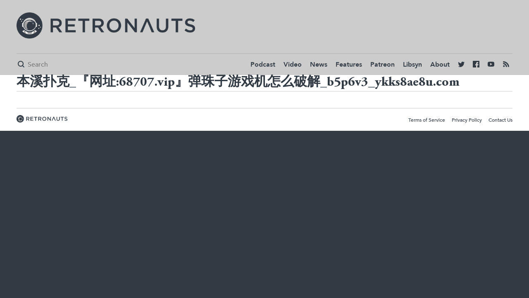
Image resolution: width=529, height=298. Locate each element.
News (318, 64)
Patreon (382, 64)
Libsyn (412, 64)
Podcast (262, 64)
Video (293, 64)
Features (349, 64)
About (440, 64)
